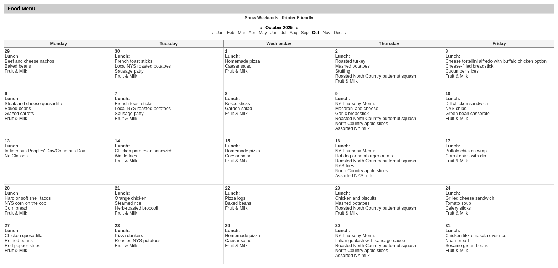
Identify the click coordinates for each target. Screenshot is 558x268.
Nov (326, 32)
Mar (242, 32)
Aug (293, 32)
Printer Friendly (298, 17)
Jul (283, 32)
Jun (273, 32)
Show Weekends (261, 17)
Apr (252, 32)
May (263, 32)
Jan (219, 32)
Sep (304, 32)
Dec (337, 32)
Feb (231, 32)
